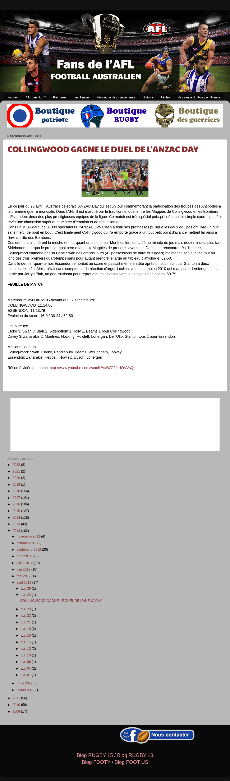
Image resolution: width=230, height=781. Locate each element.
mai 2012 (24, 576)
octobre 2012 (27, 543)
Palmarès (59, 97)
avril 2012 (24, 582)
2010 (17, 705)
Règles (165, 97)
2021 (17, 471)
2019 (17, 484)
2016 (17, 504)
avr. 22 (26, 615)
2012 (17, 531)
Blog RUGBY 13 (135, 755)
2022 (17, 464)
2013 (17, 524)
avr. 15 (26, 642)
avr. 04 (26, 668)
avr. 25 (26, 595)
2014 (17, 517)
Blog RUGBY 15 (95, 755)
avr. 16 (26, 635)
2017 (17, 497)
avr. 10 (26, 655)
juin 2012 (24, 569)
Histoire (148, 97)
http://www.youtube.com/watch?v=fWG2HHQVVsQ (92, 368)
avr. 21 (26, 622)
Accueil (13, 97)
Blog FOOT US (131, 762)
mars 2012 (25, 683)
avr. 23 (26, 609)
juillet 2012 (25, 563)
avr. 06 (26, 662)
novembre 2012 (29, 536)
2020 (17, 478)
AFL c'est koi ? (36, 97)
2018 (17, 491)
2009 (17, 711)
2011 (17, 698)
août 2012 (25, 556)
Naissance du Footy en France (199, 97)
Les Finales (82, 97)
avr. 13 (26, 648)
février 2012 (26, 690)
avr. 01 (26, 675)
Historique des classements (116, 97)
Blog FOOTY (96, 762)
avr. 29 (26, 588)
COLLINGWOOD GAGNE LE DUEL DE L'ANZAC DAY (103, 148)
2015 (17, 511)
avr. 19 (26, 629)
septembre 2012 (29, 549)
